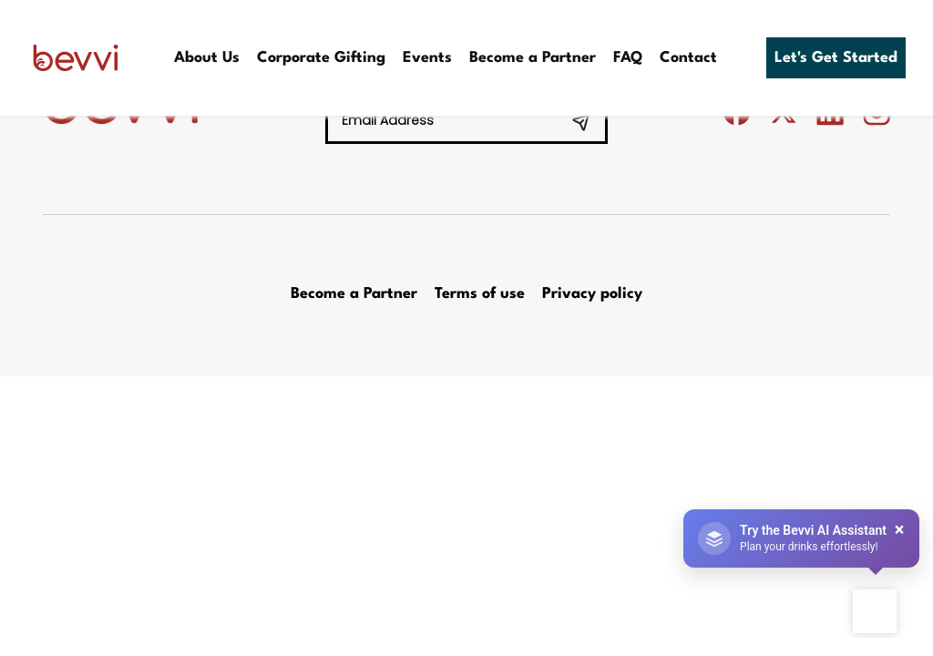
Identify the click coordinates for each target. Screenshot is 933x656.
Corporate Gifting (321, 58)
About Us (207, 58)
